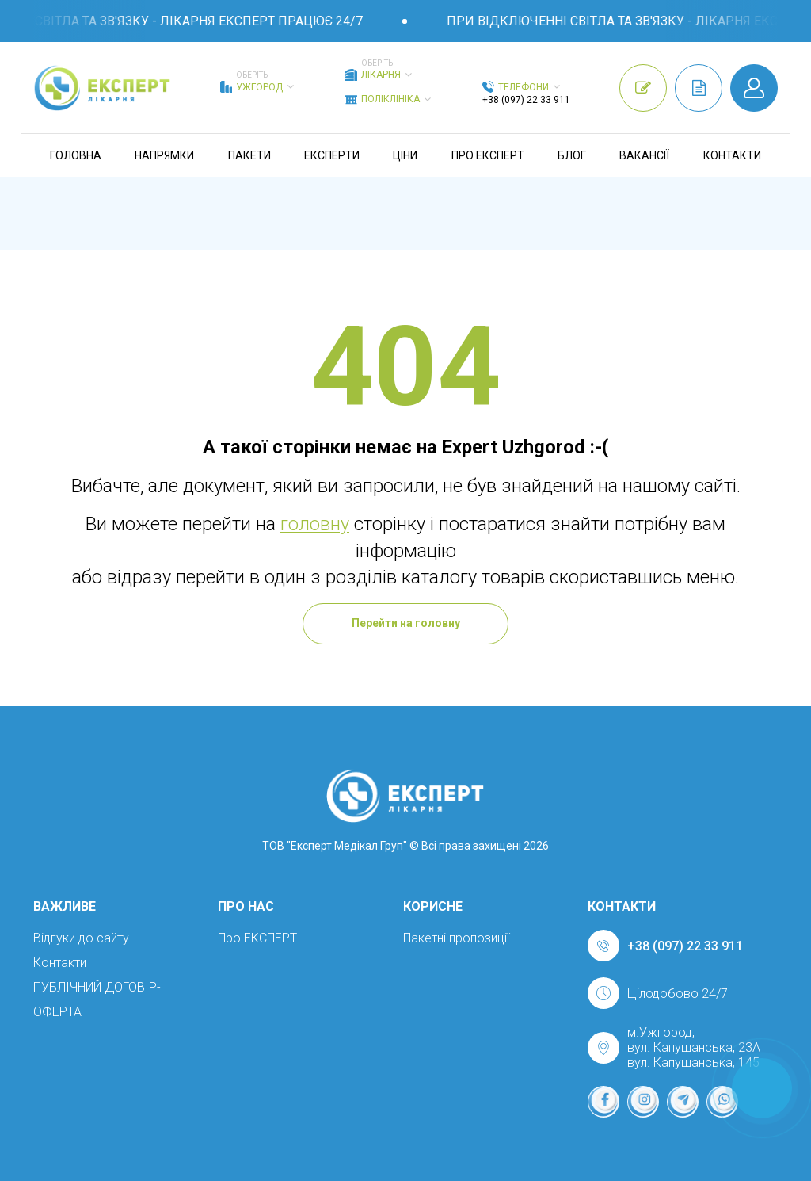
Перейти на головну (406, 623)
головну (314, 524)
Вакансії (644, 155)
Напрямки (164, 155)
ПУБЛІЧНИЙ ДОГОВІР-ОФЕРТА (97, 999)
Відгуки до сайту (81, 938)
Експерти (332, 155)
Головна (75, 155)
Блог (572, 155)
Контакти (732, 155)
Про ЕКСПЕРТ (487, 155)
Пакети (249, 155)
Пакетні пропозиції (456, 938)
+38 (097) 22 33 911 (526, 99)
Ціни (405, 155)
